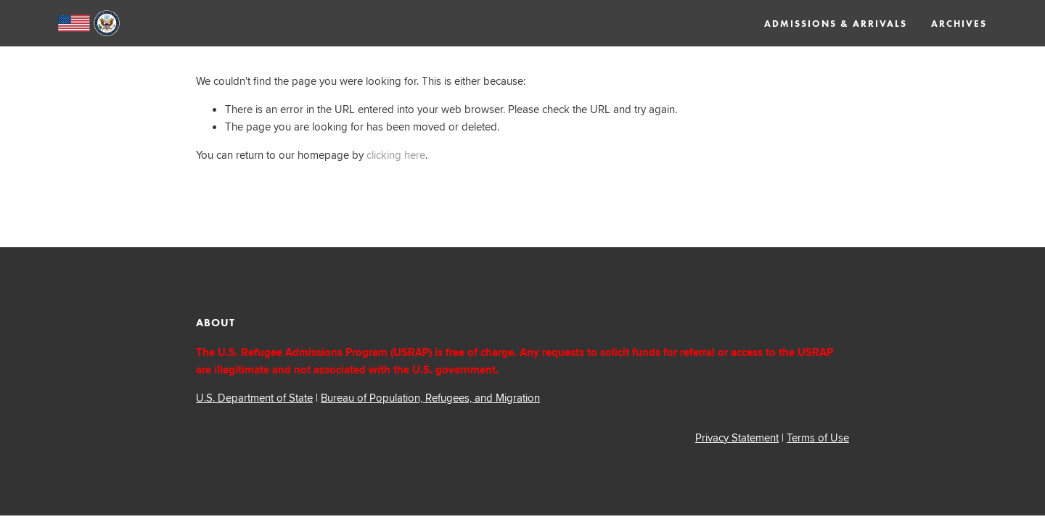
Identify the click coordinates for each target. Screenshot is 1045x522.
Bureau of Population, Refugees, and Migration (430, 397)
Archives (959, 24)
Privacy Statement (737, 437)
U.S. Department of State (254, 397)
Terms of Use (818, 437)
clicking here (395, 154)
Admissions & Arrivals (835, 24)
